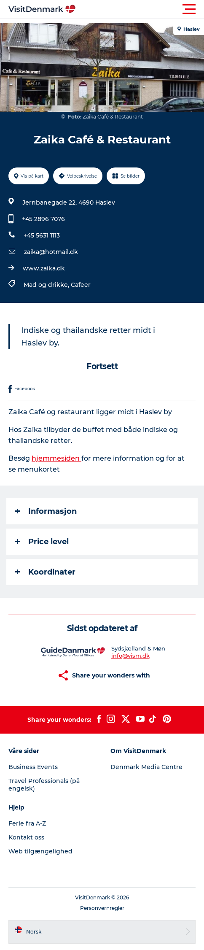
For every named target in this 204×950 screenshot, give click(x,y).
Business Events (33, 767)
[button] (140, 9)
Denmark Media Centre (146, 767)
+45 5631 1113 (42, 235)
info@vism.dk (130, 655)
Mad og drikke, (47, 285)
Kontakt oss (26, 837)
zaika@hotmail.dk (51, 252)
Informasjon (46, 511)
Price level (42, 541)
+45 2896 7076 (43, 219)
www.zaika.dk (44, 268)
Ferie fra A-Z (27, 823)
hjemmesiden (56, 458)
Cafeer (81, 285)
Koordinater (45, 572)
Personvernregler (102, 908)
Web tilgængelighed (40, 851)
